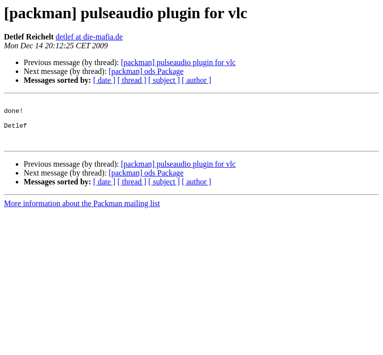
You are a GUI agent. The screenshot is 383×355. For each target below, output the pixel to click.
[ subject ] (164, 80)
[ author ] (196, 80)
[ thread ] (131, 80)
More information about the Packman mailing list (82, 212)
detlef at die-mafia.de (89, 37)
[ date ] (104, 80)
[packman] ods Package (145, 71)
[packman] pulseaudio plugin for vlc (178, 62)
